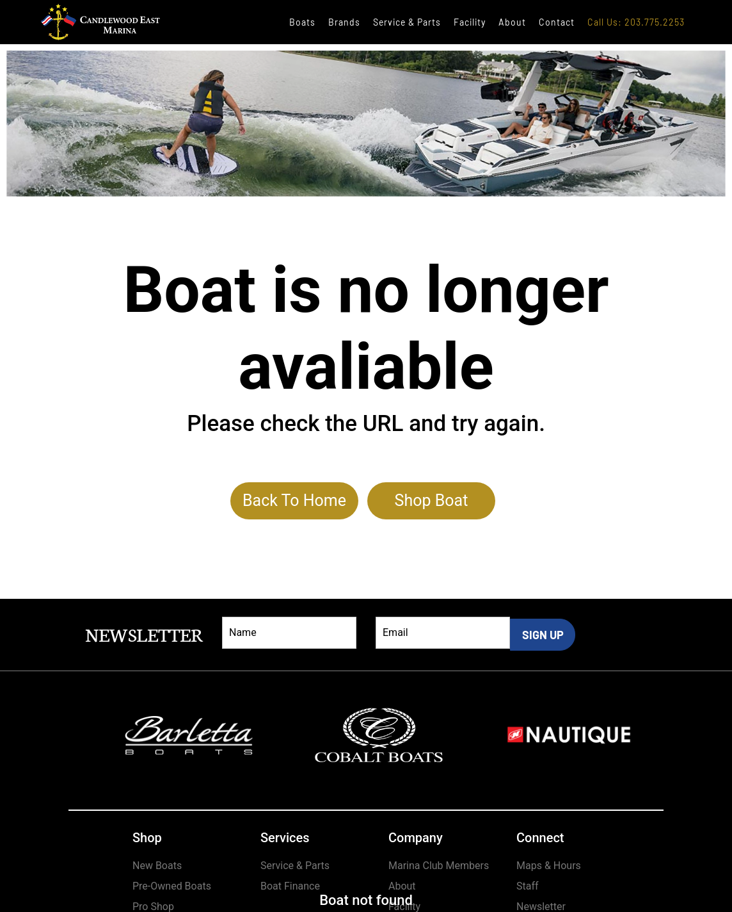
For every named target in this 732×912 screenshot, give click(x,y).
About (512, 22)
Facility (470, 22)
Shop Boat (431, 500)
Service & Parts (407, 22)
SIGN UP (543, 635)
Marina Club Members (438, 865)
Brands (344, 22)
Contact (557, 22)
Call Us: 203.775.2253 (636, 22)
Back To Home (294, 500)
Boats (302, 22)
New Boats (157, 865)
